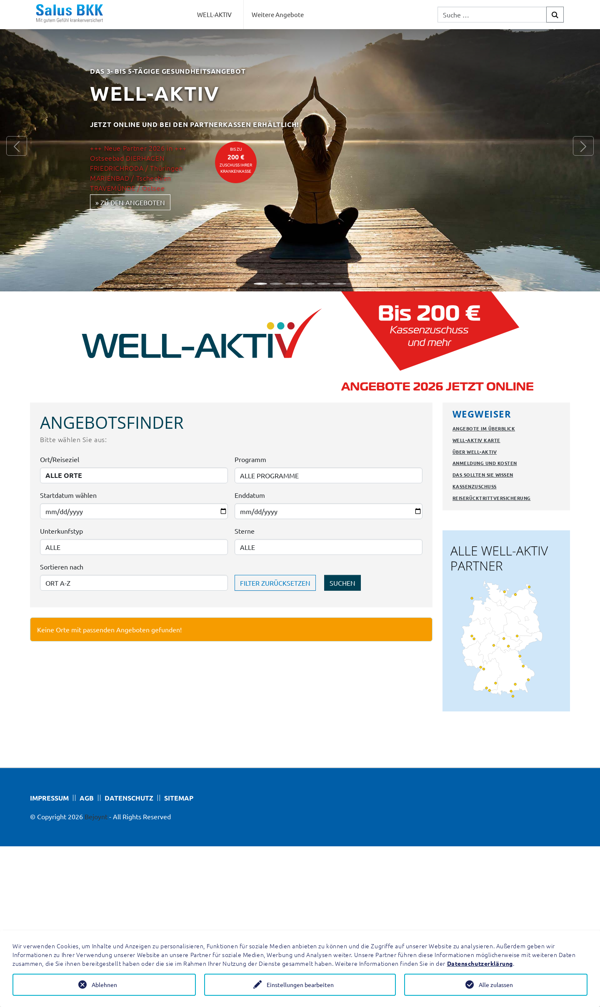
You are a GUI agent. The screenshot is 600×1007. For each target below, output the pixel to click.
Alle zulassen (496, 984)
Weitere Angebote (278, 14)
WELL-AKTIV (214, 14)
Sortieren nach (61, 566)
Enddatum (250, 495)
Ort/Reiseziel (59, 459)
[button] (16, 145)
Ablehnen (104, 984)
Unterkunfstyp (61, 531)
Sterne (245, 531)
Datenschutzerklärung (480, 963)
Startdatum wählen (68, 495)
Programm (250, 459)
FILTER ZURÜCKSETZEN (275, 583)
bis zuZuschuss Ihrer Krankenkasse (236, 160)
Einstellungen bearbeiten (300, 984)
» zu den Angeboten (130, 202)
